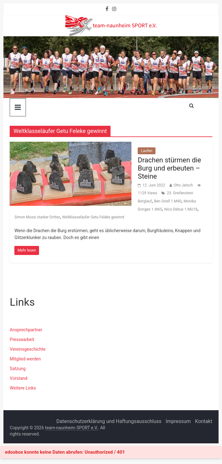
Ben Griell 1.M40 (167, 201)
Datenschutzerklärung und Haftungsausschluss (108, 421)
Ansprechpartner (26, 329)
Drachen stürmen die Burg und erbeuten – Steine (169, 168)
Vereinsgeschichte (27, 349)
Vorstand (18, 378)
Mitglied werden (25, 358)
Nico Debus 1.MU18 (180, 209)
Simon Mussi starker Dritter (37, 217)
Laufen (146, 151)
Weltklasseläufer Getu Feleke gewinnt (93, 217)
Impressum (178, 421)
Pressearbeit (22, 339)
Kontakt (203, 421)
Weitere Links (23, 387)
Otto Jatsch (183, 185)
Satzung (18, 368)
